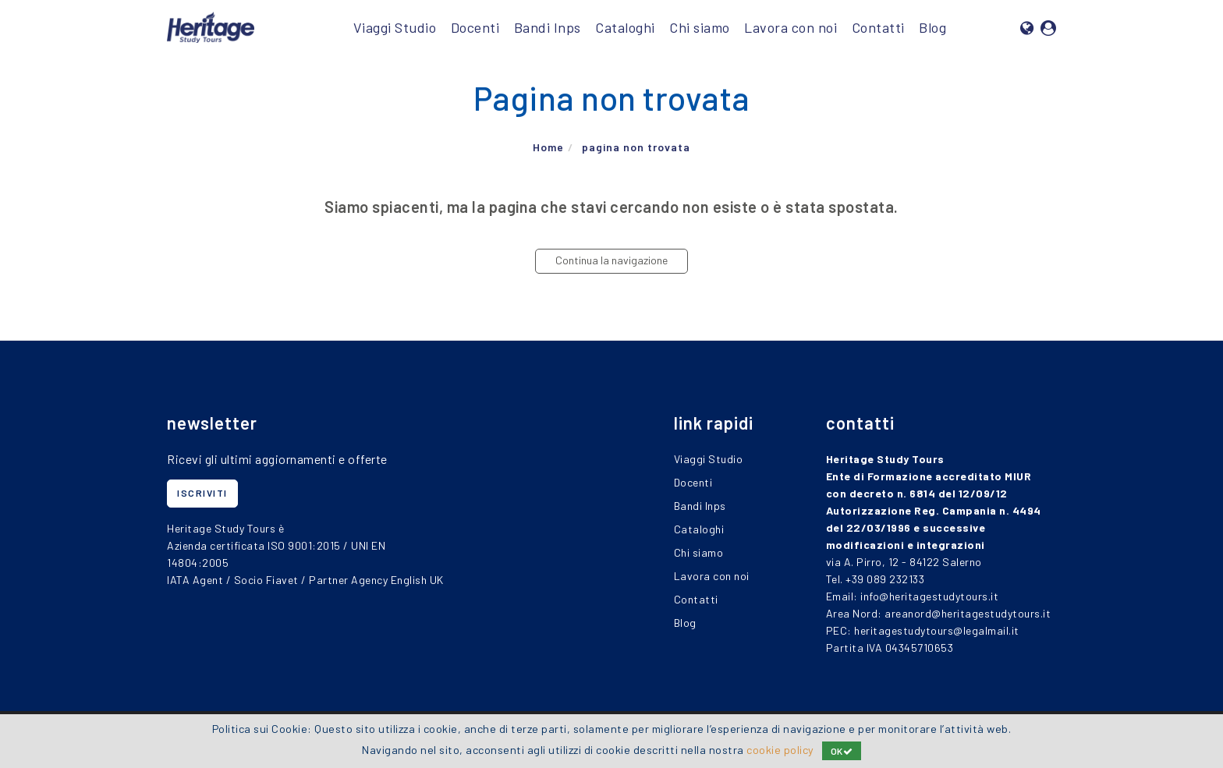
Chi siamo (699, 27)
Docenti (475, 27)
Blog (932, 27)
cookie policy (780, 749)
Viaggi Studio (395, 27)
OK (842, 750)
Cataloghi (625, 27)
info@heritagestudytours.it (929, 596)
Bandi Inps (547, 27)
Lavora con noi (790, 27)
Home (548, 147)
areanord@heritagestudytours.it (967, 613)
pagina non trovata (636, 147)
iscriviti (202, 492)
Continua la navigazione (611, 260)
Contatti (878, 27)
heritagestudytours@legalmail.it (936, 630)
